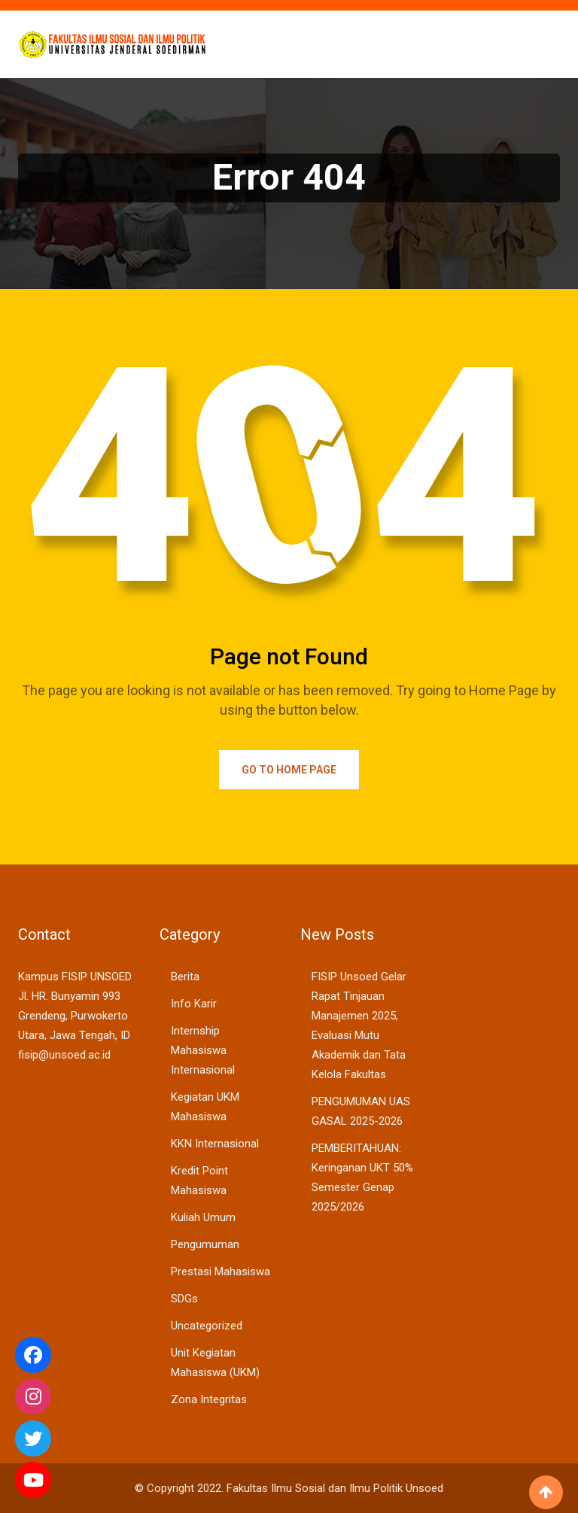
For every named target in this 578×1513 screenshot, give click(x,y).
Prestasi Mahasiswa (220, 1271)
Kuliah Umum (203, 1217)
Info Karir (194, 1003)
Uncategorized (206, 1325)
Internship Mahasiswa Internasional (203, 1050)
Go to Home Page (289, 770)
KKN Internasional (215, 1143)
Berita (185, 976)
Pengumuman (205, 1244)
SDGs (184, 1298)
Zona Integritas (209, 1399)
